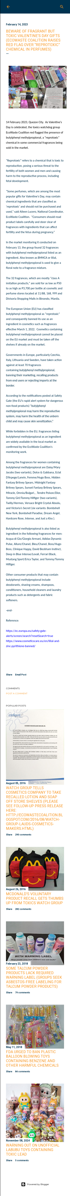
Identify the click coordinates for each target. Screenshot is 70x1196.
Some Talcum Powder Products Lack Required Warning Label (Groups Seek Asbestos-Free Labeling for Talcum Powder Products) (34, 977)
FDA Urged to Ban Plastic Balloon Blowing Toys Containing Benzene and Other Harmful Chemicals (32, 1059)
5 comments (22, 1160)
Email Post (20, 674)
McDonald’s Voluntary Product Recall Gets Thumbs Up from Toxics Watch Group (34, 898)
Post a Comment (16, 693)
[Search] (62, 6)
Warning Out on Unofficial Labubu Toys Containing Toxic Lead (32, 1150)
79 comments (22, 992)
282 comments (23, 909)
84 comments (22, 1071)
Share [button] (9, 674)
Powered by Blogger (35, 1184)
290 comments (23, 834)
